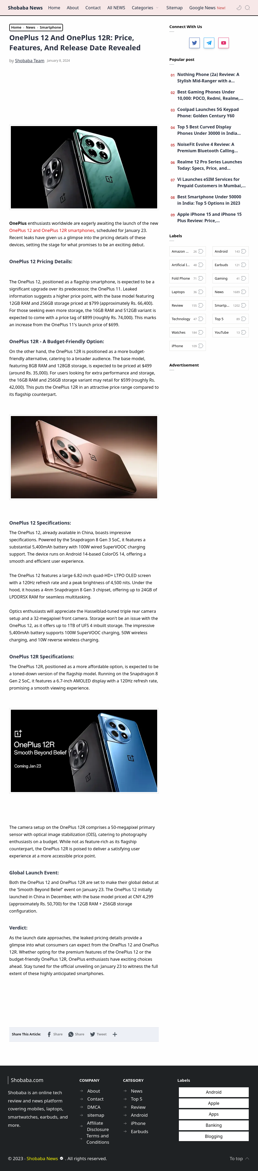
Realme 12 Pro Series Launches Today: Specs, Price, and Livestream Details (209, 165)
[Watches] (187, 332)
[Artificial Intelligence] (187, 265)
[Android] (230, 251)
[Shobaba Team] (29, 61)
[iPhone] (187, 346)
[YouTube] (230, 332)
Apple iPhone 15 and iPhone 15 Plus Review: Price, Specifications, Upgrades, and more (209, 217)
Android (213, 1092)
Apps (214, 1114)
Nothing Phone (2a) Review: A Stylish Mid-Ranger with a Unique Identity (208, 77)
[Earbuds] (230, 265)
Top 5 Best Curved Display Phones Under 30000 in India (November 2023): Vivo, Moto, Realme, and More (208, 130)
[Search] (247, 7)
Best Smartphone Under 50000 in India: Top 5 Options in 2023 (209, 200)
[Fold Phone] (187, 278)
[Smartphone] (230, 305)
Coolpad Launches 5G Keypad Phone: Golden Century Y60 (208, 112)
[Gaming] (230, 278)
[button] (239, 7)
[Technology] (187, 319)
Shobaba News (25, 8)
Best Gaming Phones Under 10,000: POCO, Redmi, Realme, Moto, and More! (208, 95)
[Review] (187, 305)
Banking (214, 1125)
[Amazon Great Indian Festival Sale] (187, 251)
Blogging (214, 1136)
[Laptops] (187, 292)
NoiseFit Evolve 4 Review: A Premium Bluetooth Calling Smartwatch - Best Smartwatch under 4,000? (210, 147)
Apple (213, 1103)
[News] (230, 292)
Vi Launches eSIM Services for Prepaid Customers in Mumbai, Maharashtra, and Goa (209, 182)
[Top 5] (230, 319)
